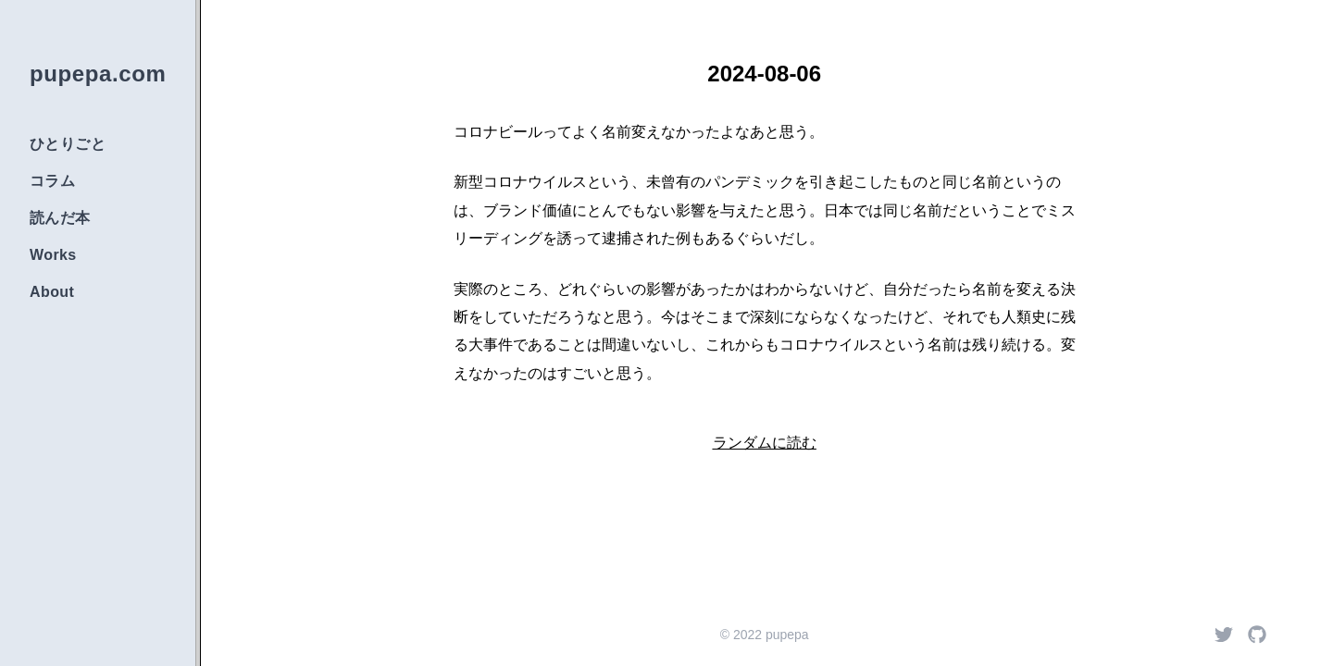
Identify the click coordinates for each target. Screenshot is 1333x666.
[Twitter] (1224, 634)
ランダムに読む (764, 442)
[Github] (1257, 634)
